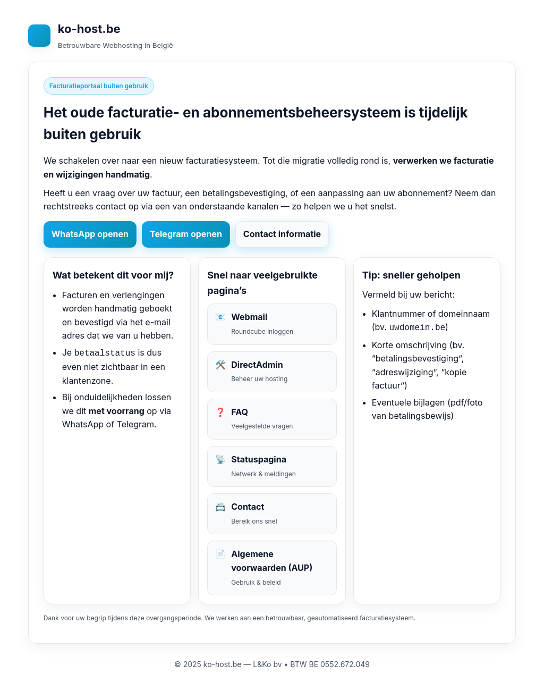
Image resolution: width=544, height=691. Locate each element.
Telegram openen (186, 234)
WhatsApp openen (90, 234)
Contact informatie (282, 234)
